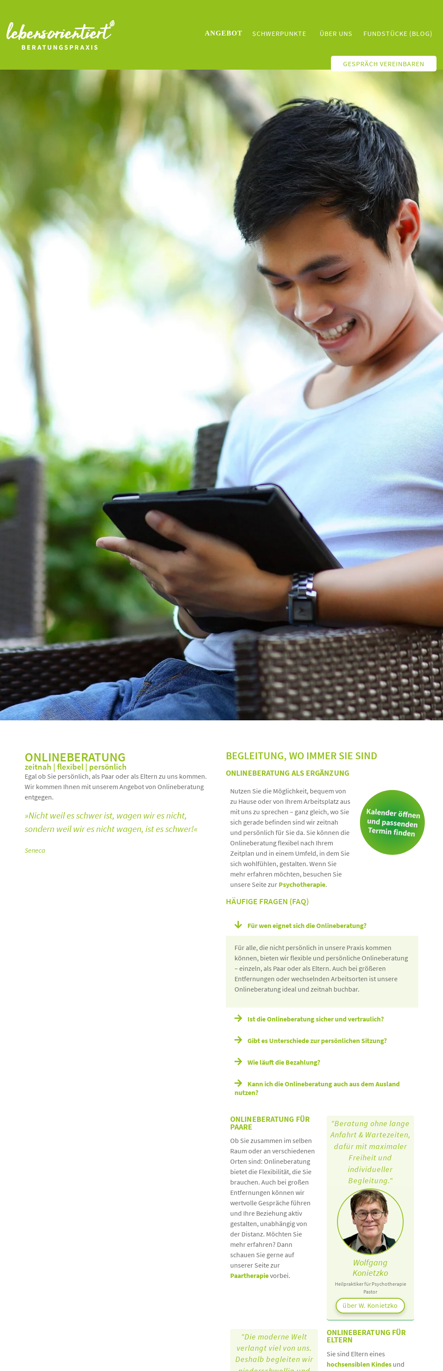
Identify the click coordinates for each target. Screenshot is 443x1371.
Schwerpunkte (279, 33)
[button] (322, 925)
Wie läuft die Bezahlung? (283, 1062)
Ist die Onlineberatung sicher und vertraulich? (315, 1019)
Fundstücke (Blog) (398, 33)
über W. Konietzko (370, 1305)
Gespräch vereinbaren (383, 63)
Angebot (223, 33)
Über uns (336, 33)
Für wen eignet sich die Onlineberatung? (306, 925)
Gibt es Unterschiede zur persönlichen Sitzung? (317, 1040)
